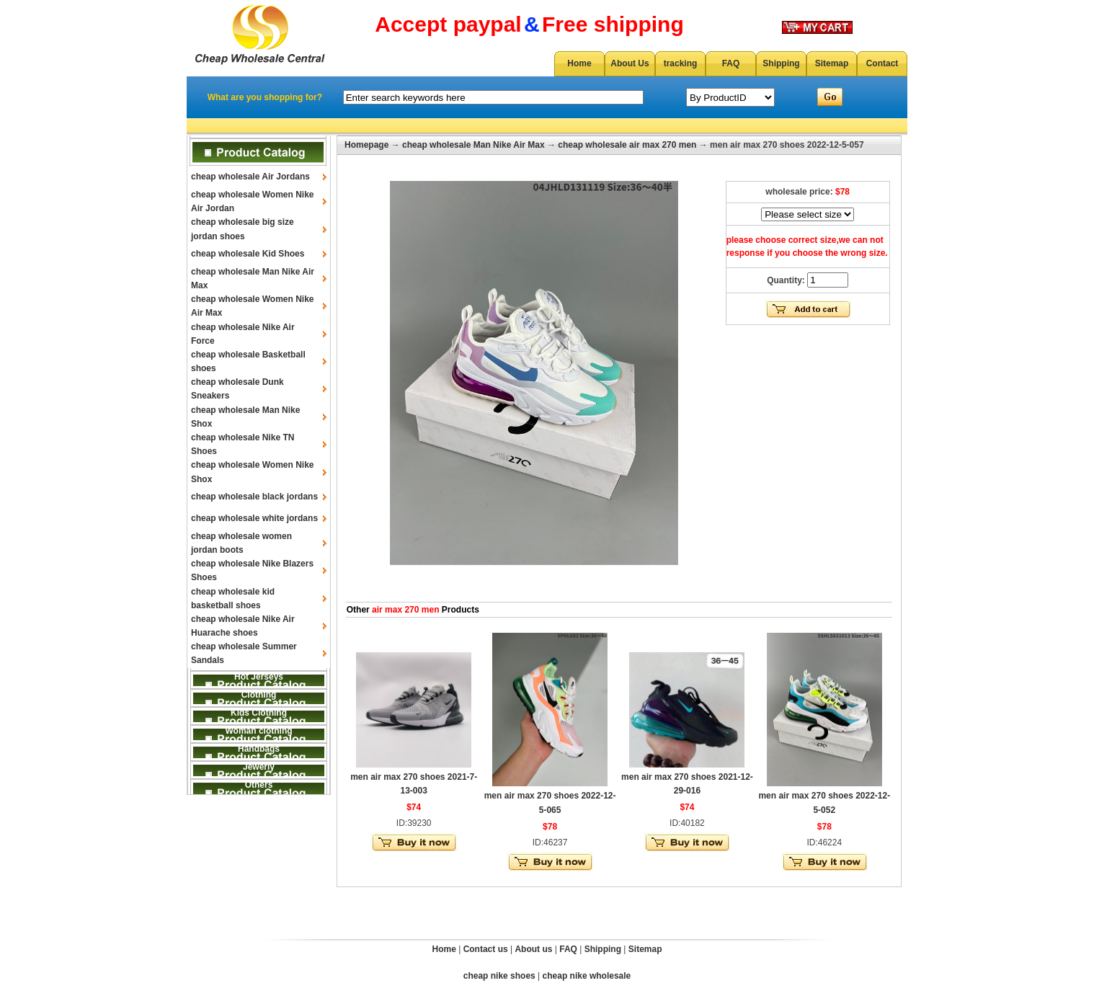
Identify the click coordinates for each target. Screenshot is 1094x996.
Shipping (780, 63)
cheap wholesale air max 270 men (627, 145)
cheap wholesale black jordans (254, 497)
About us (533, 949)
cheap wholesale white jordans (254, 518)
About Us (629, 63)
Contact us (485, 949)
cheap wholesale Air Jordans (250, 177)
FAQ (731, 63)
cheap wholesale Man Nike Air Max (473, 145)
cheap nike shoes (499, 976)
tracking (681, 63)
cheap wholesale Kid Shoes (247, 254)
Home (579, 63)
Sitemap (832, 63)
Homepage (366, 145)
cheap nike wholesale (587, 976)
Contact (882, 63)
